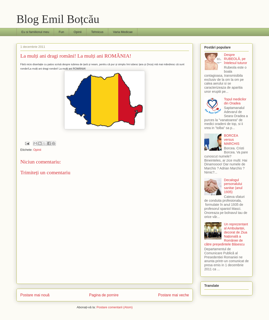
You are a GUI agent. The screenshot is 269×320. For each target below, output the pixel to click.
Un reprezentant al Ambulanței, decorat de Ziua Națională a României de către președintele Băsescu (226, 234)
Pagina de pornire (103, 295)
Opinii (77, 32)
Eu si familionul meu (35, 32)
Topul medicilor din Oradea (235, 101)
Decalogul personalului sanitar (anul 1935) (233, 186)
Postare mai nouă (34, 295)
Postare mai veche (173, 295)
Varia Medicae (123, 32)
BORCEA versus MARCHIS (232, 140)
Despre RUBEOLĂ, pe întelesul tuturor (235, 59)
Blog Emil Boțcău (57, 19)
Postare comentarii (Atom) (115, 307)
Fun (61, 32)
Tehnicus (97, 32)
